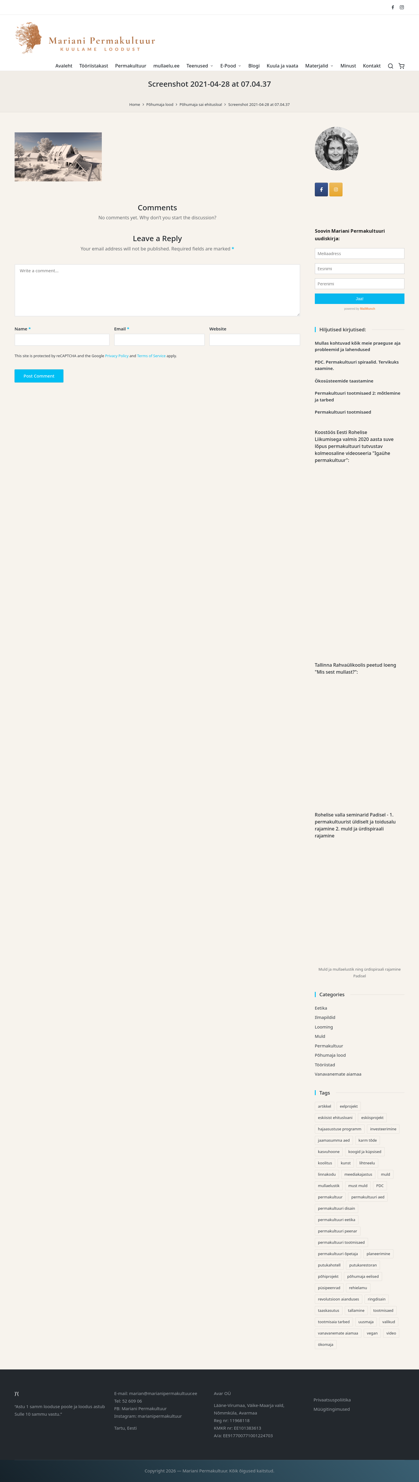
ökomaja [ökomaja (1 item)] (325, 1344)
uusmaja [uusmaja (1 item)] (366, 1321)
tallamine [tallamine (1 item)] (356, 1310)
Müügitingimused (332, 1409)
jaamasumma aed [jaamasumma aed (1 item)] (334, 1140)
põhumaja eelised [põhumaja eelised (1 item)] (363, 1276)
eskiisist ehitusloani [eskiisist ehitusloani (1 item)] (335, 1117)
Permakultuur (329, 1046)
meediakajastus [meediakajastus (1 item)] (358, 1174)
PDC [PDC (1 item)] (380, 1185)
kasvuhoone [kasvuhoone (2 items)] (329, 1151)
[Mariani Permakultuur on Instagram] (335, 189)
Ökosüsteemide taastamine (344, 381)
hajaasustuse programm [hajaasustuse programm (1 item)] (339, 1128)
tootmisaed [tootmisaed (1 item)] (383, 1310)
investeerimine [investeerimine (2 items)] (383, 1128)
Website (217, 329)
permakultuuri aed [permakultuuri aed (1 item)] (367, 1197)
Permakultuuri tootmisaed (343, 412)
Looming (324, 1027)
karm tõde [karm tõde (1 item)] (367, 1140)
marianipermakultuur (160, 1416)
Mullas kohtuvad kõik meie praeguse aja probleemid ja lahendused (358, 346)
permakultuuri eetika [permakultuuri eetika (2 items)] (336, 1219)
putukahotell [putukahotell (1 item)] (329, 1265)
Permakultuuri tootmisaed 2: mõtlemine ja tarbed (357, 396)
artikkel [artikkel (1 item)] (324, 1106)
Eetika (321, 1008)
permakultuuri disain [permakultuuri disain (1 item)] (336, 1208)
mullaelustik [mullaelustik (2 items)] (329, 1185)
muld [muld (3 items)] (385, 1174)
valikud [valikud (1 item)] (388, 1321)
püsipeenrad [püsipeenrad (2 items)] (329, 1287)
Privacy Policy (116, 355)
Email (121, 329)
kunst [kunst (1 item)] (346, 1163)
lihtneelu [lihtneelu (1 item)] (367, 1163)
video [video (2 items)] (391, 1333)
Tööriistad (325, 1065)
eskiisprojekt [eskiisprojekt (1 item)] (372, 1117)
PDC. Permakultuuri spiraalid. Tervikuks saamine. (357, 365)
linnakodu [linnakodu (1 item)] (327, 1174)
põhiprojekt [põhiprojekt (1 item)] (328, 1276)
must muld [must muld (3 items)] (357, 1185)
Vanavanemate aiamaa (338, 1074)
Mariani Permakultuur (144, 1408)
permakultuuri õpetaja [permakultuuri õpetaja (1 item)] (338, 1253)
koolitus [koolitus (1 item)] (325, 1163)
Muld (320, 1036)
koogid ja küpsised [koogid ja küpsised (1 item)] (364, 1151)
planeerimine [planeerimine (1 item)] (378, 1253)
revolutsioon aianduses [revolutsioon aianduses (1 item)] (338, 1299)
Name (23, 329)
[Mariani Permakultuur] (321, 189)
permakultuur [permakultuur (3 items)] (330, 1197)
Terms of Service (151, 355)
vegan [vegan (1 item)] (372, 1333)
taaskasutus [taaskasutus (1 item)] (328, 1310)
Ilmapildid (325, 1017)
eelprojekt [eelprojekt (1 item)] (349, 1106)
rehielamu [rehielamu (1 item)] (358, 1287)
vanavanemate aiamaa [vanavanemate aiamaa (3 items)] (338, 1333)
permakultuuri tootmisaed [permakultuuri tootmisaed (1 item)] (341, 1242)
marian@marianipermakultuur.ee (163, 1393)
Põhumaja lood (330, 1055)
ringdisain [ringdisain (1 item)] (377, 1299)
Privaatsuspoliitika (332, 1400)
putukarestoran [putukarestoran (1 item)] (363, 1265)
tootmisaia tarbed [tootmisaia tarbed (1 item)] (334, 1321)
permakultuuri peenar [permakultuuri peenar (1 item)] (337, 1231)
